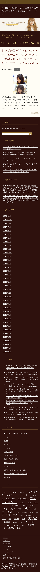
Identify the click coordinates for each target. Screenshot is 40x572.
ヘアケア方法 (8, 452)
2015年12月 (7, 289)
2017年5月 (7, 234)
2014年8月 (7, 344)
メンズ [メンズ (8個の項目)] (32, 505)
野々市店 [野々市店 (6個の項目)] (16, 525)
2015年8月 (7, 304)
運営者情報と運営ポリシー (12, 558)
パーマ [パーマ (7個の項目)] (29, 502)
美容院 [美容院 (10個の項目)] (15, 522)
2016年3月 (7, 278)
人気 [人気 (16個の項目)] (5, 509)
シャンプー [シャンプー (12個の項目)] (10, 499)
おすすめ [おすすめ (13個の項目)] (13, 492)
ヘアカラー (8, 448)
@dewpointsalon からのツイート (13, 128)
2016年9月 (7, 256)
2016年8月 (7, 260)
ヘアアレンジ (8, 444)
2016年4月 (7, 275)
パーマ (6, 437)
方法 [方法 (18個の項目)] (15, 515)
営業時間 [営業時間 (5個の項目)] (24, 512)
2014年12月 (7, 330)
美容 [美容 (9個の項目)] (23, 519)
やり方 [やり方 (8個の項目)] (22, 492)
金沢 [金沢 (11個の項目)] (23, 525)
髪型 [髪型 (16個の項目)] (18, 528)
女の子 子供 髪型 (11, 455)
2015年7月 (7, 308)
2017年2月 (7, 238)
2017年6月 (7, 231)
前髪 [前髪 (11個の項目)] (20, 509)
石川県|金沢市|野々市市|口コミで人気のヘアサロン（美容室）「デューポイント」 (19, 11)
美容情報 (7, 477)
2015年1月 (7, 326)
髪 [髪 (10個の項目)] (4, 528)
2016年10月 (7, 253)
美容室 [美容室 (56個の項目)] (32, 518)
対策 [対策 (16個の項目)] (8, 515)
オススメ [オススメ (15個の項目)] (10, 495)
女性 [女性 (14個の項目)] (31, 512)
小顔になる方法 (9, 463)
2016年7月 (7, 264)
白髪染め (7, 466)
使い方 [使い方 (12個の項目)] (12, 509)
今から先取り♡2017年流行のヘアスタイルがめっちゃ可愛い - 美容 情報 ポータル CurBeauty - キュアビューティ (20, 190)
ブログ (17, 69)
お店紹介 (6, 543)
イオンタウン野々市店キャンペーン (16, 433)
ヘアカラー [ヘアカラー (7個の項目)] (15, 505)
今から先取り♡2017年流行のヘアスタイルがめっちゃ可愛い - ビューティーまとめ (20, 200)
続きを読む (35, 113)
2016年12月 (7, 245)
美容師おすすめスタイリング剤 (15, 470)
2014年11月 (7, 333)
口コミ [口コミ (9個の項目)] (17, 512)
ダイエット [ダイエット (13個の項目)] (22, 499)
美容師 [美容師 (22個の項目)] (7, 522)
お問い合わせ (8, 555)
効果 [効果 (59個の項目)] (27, 508)
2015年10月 (7, 297)
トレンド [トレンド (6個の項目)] (22, 502)
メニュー (6, 541)
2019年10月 (7, 223)
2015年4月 (7, 319)
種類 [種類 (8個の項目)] (10, 519)
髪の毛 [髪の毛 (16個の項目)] (11, 528)
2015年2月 (7, 322)
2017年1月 (7, 242)
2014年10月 (7, 337)
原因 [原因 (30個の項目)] (9, 512)
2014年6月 (7, 351)
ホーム (5, 538)
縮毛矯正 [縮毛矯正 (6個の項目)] (16, 519)
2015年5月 (7, 315)
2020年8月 (7, 216)
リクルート (7, 546)
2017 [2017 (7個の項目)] (5, 492)
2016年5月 (7, 271)
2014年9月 (7, 340)
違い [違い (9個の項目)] (21, 522)
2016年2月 (7, 282)
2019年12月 (7, 220)
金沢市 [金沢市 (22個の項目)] (31, 525)
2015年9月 (7, 300)
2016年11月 (7, 249)
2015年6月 (7, 311)
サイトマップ (8, 552)
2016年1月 (7, 286)
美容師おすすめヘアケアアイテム (15, 474)
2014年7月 (7, 348)
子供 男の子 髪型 (11, 459)
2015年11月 (7, 293)
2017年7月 (7, 227)
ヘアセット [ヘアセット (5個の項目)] (24, 505)
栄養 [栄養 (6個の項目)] (21, 515)
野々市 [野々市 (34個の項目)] (30, 522)
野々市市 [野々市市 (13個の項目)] (7, 525)
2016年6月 (7, 267)
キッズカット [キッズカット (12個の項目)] (22, 495)
